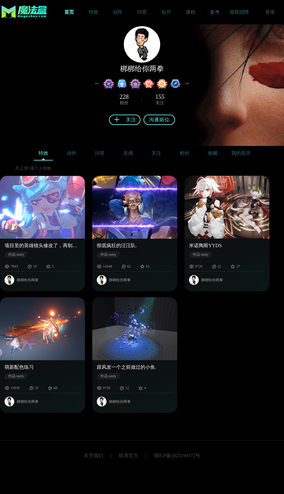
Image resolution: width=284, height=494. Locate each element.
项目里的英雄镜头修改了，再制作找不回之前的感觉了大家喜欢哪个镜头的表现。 (42, 245)
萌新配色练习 (19, 367)
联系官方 (128, 455)
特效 (43, 154)
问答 (100, 153)
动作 (71, 153)
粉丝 (184, 153)
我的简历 (241, 153)
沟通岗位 (159, 119)
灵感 (128, 153)
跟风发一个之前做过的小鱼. (126, 367)
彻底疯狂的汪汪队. (117, 245)
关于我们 (93, 455)
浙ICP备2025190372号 (177, 455)
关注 (156, 153)
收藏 (213, 153)
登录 (270, 12)
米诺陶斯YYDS (205, 245)
